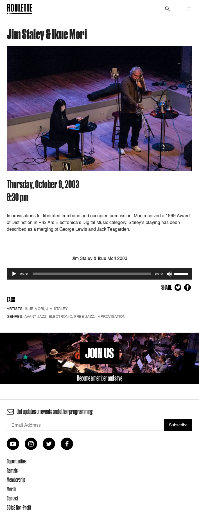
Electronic (60, 316)
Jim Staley (57, 308)
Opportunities (16, 461)
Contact (12, 498)
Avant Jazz (35, 316)
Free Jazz (84, 316)
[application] (99, 274)
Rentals (12, 470)
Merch (11, 489)
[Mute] (169, 274)
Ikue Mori (34, 308)
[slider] (92, 274)
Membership (16, 479)
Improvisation (110, 316)
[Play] (14, 274)
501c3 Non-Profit (19, 507)
